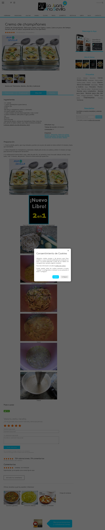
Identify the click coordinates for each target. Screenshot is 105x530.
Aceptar (56, 277)
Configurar (65, 277)
